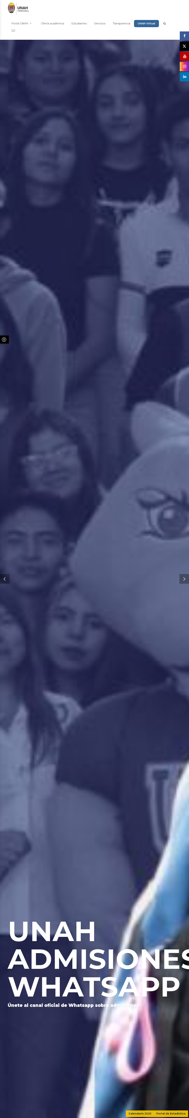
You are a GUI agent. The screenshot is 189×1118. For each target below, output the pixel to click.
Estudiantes (79, 23)
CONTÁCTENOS (166, 1086)
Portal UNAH (21, 23)
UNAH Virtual (146, 23)
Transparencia (121, 23)
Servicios (99, 23)
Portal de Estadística (170, 1113)
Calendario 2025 (139, 1113)
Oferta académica (52, 23)
